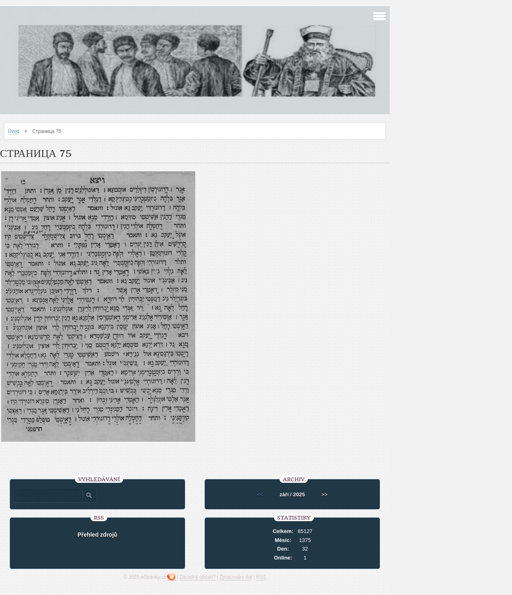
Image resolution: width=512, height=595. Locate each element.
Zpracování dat (235, 577)
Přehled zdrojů (97, 534)
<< (260, 494)
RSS (261, 577)
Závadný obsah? (197, 577)
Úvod (13, 131)
